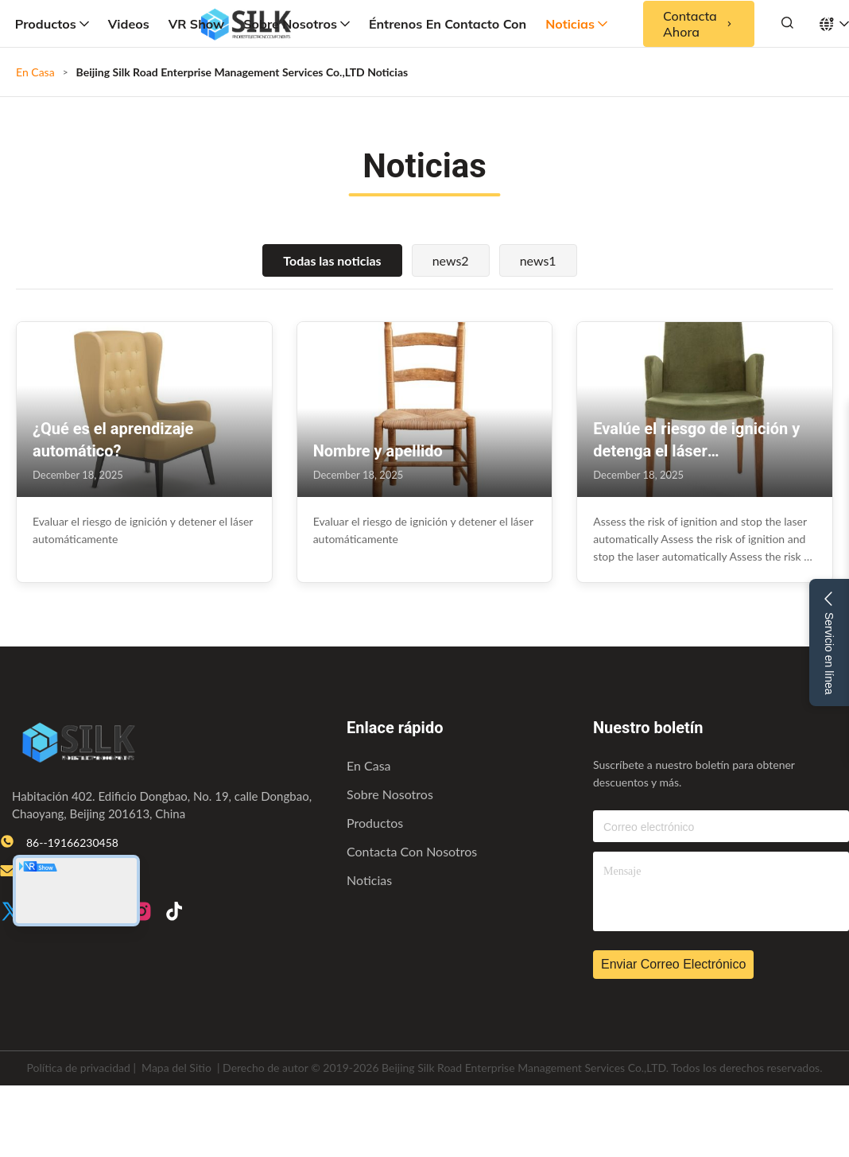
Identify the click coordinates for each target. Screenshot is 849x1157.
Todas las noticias (332, 260)
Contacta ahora (699, 24)
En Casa (35, 72)
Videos (128, 24)
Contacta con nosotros (412, 851)
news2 (450, 260)
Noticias (576, 24)
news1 (538, 260)
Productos (52, 24)
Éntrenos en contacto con (447, 24)
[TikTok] (174, 912)
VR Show (197, 24)
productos (375, 822)
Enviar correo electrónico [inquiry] (673, 964)
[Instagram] (141, 912)
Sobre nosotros (296, 24)
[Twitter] (11, 912)
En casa (369, 765)
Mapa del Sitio (176, 1067)
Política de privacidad (78, 1067)
